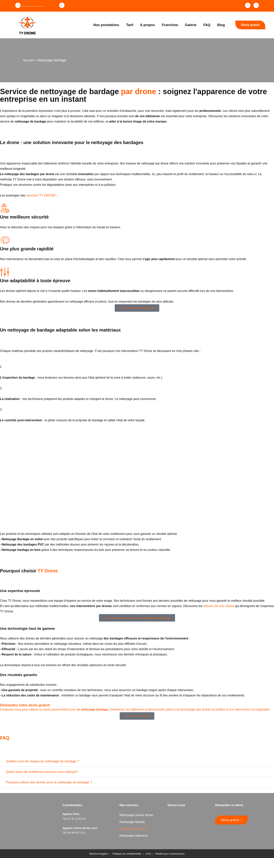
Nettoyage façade (132, 822)
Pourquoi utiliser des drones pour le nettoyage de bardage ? (49, 782)
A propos (147, 25)
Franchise (170, 25)
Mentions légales (98, 853)
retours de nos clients (218, 606)
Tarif (129, 25)
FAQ (206, 25)
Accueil (28, 60)
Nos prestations (106, 25)
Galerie (191, 25)
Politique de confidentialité (126, 853)
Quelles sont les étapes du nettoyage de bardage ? (42, 761)
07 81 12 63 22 (33, 5)
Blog (221, 25)
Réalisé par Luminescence (170, 853)
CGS (148, 853)
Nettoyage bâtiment (133, 835)
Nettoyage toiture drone (136, 815)
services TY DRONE (41, 195)
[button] (137, 761)
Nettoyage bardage (133, 829)
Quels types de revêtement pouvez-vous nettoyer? (42, 772)
